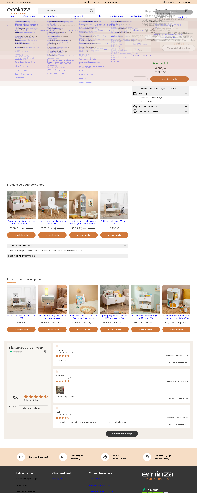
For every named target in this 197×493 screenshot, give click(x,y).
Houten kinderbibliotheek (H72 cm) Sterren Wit (145, 328)
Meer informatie (139, 46)
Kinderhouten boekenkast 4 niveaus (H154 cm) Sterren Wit (83, 224)
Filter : (12, 418)
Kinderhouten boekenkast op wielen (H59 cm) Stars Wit (176, 328)
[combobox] (33, 419)
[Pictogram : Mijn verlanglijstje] (187, 38)
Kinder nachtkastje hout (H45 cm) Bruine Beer (52, 328)
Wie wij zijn (57, 490)
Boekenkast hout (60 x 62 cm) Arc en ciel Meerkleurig (83, 328)
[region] (98, 27)
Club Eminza (94, 490)
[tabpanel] (76, 18)
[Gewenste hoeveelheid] (140, 86)
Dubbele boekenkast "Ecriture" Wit (115, 224)
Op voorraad (160, 70)
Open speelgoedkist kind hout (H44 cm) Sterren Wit (21, 224)
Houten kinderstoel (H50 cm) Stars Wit (52, 224)
